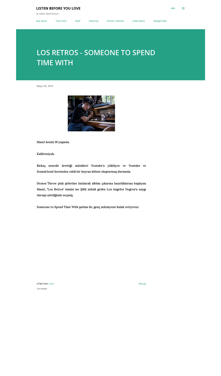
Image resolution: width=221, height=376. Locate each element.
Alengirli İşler (160, 20)
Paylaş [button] (142, 283)
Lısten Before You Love (58, 8)
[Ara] (173, 8)
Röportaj (93, 20)
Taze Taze (61, 20)
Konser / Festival (115, 20)
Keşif (77, 20)
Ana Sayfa (41, 20)
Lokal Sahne (138, 20)
